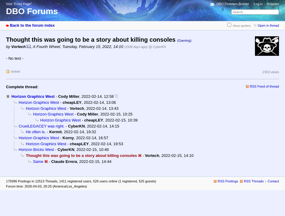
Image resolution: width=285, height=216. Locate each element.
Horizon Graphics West (33, 96)
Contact (273, 181)
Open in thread (268, 25)
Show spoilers (242, 25)
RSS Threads (254, 181)
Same (38, 161)
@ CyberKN (157, 47)
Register (273, 4)
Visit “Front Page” (19, 4)
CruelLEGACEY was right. (42, 126)
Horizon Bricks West (36, 149)
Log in (258, 4)
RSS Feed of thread (264, 86)
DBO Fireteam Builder (233, 4)
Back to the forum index (32, 25)
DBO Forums (32, 11)
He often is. (36, 132)
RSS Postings (228, 181)
